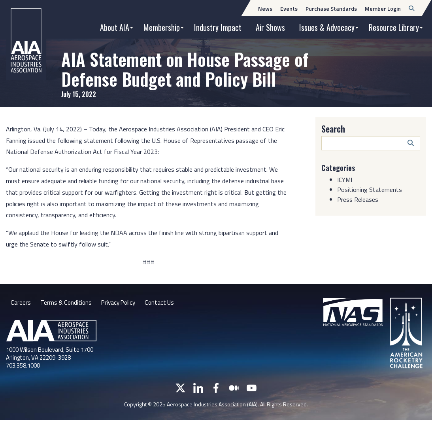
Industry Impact (217, 27)
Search (333, 128)
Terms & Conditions (66, 303)
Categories (339, 167)
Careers (20, 303)
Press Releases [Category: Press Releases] (357, 199)
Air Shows (270, 27)
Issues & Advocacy (327, 27)
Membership (161, 27)
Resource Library (394, 27)
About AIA (114, 27)
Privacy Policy (120, 303)
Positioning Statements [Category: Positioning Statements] (369, 189)
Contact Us (163, 303)
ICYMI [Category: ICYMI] (344, 179)
